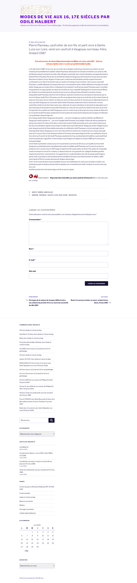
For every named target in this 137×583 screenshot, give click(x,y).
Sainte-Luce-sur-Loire (58, 195)
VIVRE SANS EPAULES (27, 513)
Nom (31, 249)
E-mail (32, 260)
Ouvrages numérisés (26, 509)
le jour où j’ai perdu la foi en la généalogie (39, 369)
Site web (32, 271)
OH (44, 42)
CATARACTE (23, 447)
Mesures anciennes (26, 501)
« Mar (26, 550)
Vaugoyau (72, 195)
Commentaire (35, 220)
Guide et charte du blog (33, 330)
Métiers (22, 505)
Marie (21, 338)
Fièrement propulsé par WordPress (31, 578)
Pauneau (43, 195)
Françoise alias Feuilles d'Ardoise (30, 342)
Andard (35, 195)
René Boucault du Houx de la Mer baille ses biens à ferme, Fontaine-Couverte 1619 (37, 401)
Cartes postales (24, 493)
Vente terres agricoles (42, 192)
